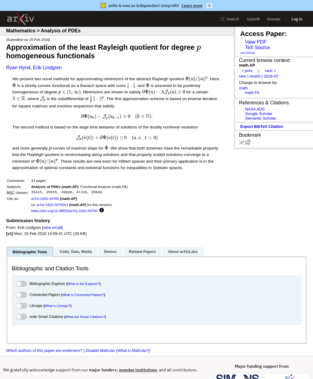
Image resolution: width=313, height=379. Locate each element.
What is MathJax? (133, 350)
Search (229, 19)
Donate (273, 19)
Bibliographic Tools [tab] (30, 252)
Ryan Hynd (18, 67)
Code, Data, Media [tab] (76, 252)
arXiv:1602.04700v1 (52, 205)
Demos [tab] (110, 252)
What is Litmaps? (57, 306)
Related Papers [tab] (142, 252)
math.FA (252, 92)
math (243, 88)
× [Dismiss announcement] (209, 5)
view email (52, 227)
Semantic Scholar (260, 118)
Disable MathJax (100, 350)
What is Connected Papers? (83, 295)
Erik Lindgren (47, 67)
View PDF (255, 42)
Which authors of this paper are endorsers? (44, 350)
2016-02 (271, 76)
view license (247, 52)
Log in (297, 19)
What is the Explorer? (84, 284)
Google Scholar (258, 113)
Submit (253, 19)
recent (254, 76)
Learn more (192, 5)
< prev (246, 70)
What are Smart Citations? (85, 317)
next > (270, 70)
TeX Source (257, 47)
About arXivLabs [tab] (182, 252)
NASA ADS (255, 109)
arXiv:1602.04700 (45, 198)
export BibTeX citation (261, 126)
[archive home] (20, 19)
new (242, 76)
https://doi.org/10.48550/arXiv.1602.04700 (64, 211)
